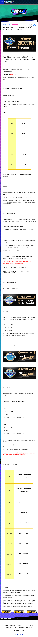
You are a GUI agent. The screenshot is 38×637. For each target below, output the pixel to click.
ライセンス (16, 630)
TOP (2, 618)
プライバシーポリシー (29, 625)
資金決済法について (11, 627)
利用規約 (5, 625)
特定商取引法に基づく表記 (25, 627)
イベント (9, 618)
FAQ (23, 630)
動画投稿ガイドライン (15, 625)
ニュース (5, 618)
